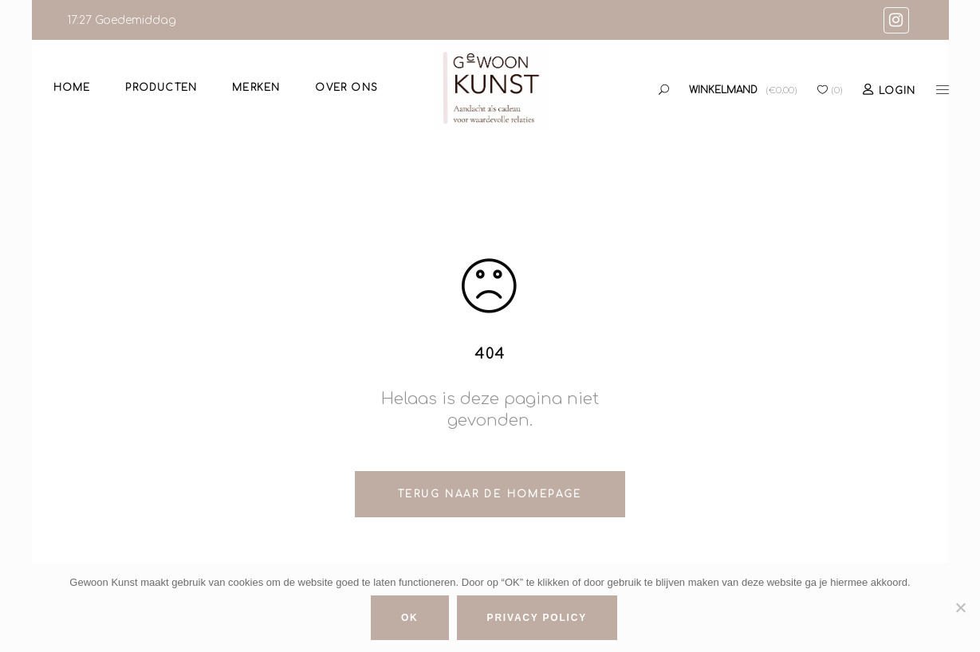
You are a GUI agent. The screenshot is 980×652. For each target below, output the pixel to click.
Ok (410, 617)
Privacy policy (537, 617)
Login (897, 90)
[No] (960, 607)
